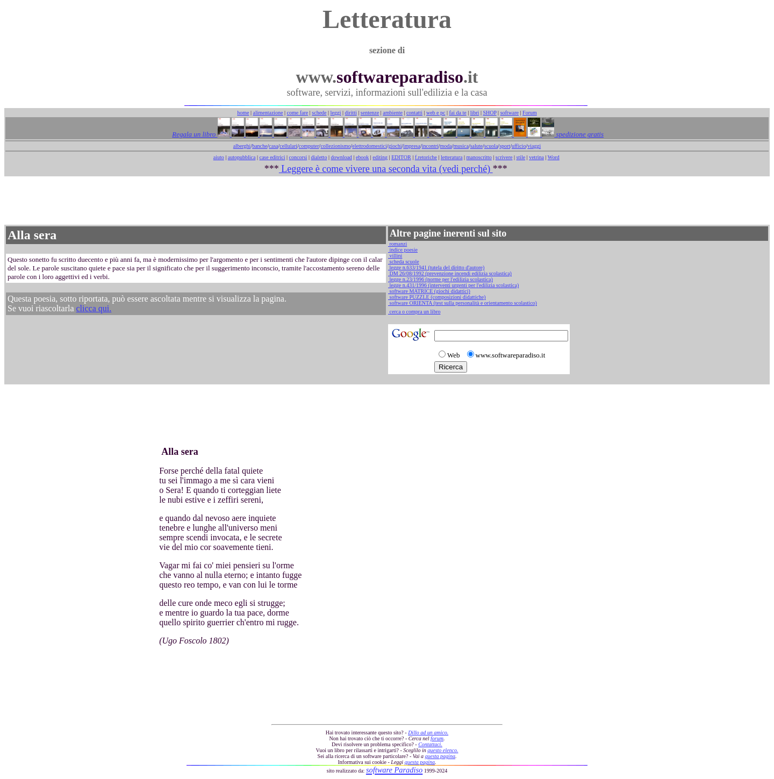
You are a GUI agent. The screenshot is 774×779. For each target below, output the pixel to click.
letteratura (452, 157)
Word (554, 157)
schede (319, 113)
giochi (395, 146)
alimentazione (268, 113)
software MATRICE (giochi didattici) (429, 291)
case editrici (272, 157)
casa (273, 146)
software (509, 113)
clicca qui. (94, 308)
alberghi (242, 146)
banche (259, 146)
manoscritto (479, 157)
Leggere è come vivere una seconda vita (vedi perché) (386, 168)
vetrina (536, 157)
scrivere (504, 157)
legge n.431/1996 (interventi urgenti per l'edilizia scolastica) (453, 285)
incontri (430, 146)
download (341, 157)
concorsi (298, 157)
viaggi (534, 146)
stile (520, 157)
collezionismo (335, 146)
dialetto (319, 157)
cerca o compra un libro (414, 312)
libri (474, 113)
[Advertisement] (387, 200)
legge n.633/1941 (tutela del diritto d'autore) (436, 267)
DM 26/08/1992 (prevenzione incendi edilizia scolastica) (450, 273)
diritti (351, 113)
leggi (336, 113)
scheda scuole (403, 262)
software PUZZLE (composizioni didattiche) (437, 297)
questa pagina (440, 756)
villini (395, 256)
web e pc (436, 113)
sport (504, 146)
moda (446, 146)
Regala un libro (194, 134)
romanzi (397, 244)
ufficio (519, 146)
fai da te (458, 113)
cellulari (288, 146)
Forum (529, 113)
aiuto (218, 157)
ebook (362, 157)
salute (476, 146)
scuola (491, 146)
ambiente (393, 113)
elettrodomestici (369, 146)
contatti (414, 113)
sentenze (370, 113)
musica (461, 146)
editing (380, 157)
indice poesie (403, 250)
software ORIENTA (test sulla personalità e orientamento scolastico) (462, 303)
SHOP (489, 113)
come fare (298, 113)
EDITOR (401, 157)
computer (309, 146)
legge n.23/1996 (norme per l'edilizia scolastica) (440, 279)
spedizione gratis (579, 134)
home (243, 113)
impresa (411, 146)
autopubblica (242, 157)
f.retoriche (426, 157)
